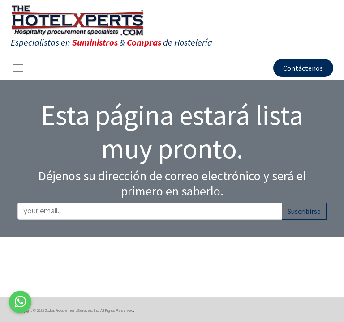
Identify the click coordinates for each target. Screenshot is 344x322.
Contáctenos (303, 68)
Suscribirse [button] (304, 211)
